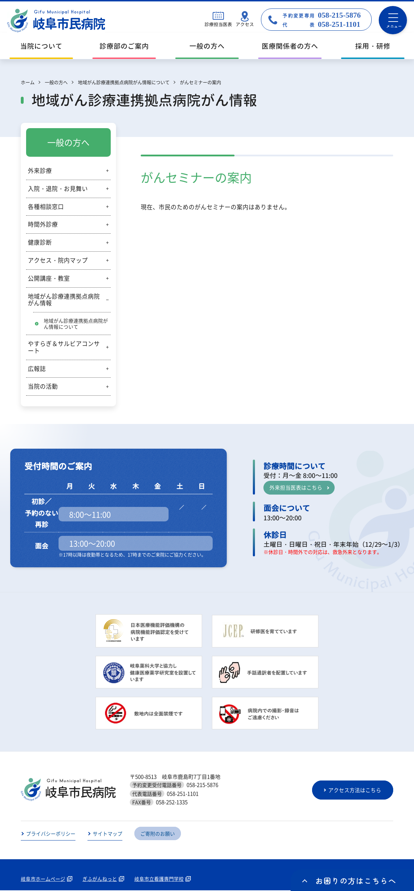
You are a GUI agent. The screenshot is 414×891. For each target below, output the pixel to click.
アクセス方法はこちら (355, 790)
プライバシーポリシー (50, 834)
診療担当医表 (218, 24)
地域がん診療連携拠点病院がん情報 (64, 299)
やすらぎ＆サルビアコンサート (64, 347)
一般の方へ (207, 46)
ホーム (28, 82)
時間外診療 (43, 224)
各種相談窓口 (46, 206)
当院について (41, 46)
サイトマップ (107, 834)
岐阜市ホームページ (43, 879)
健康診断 (40, 242)
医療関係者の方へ (290, 46)
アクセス (245, 24)
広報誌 (37, 368)
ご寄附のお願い (157, 834)
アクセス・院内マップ (58, 260)
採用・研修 (372, 46)
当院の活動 (43, 386)
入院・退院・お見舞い (58, 188)
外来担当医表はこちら (295, 488)
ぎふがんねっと (100, 879)
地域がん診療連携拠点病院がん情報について (76, 323)
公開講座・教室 (49, 278)
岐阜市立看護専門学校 (159, 879)
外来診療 (40, 170)
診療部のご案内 (124, 46)
